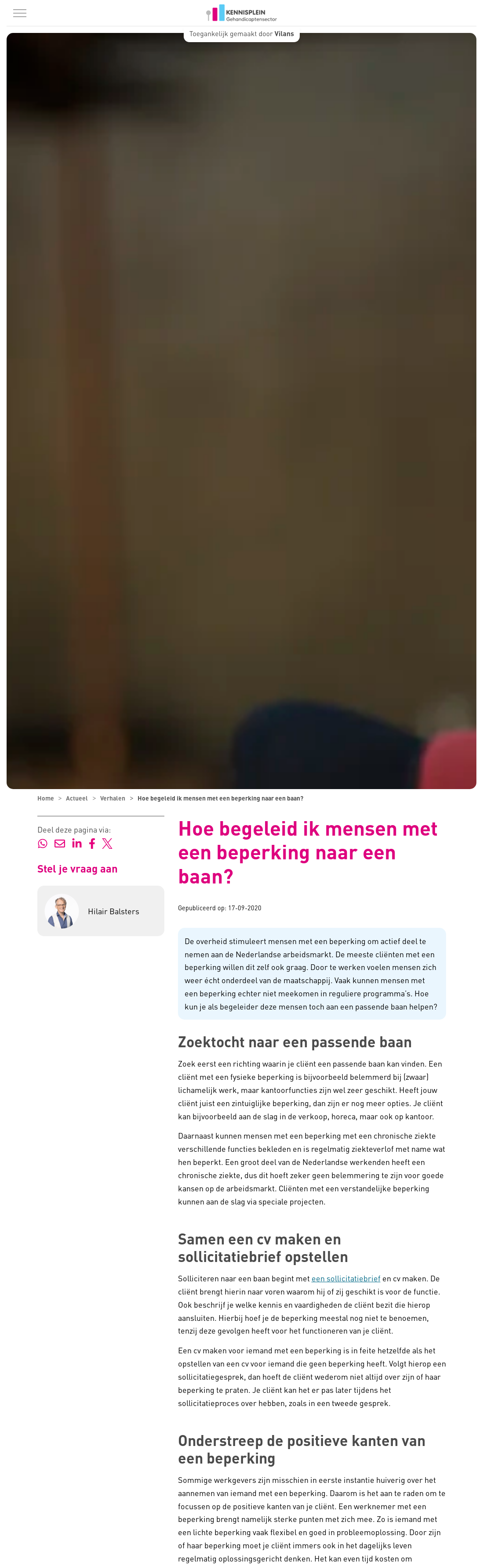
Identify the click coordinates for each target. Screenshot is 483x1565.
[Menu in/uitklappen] (20, 13)
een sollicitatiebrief (346, 1278)
